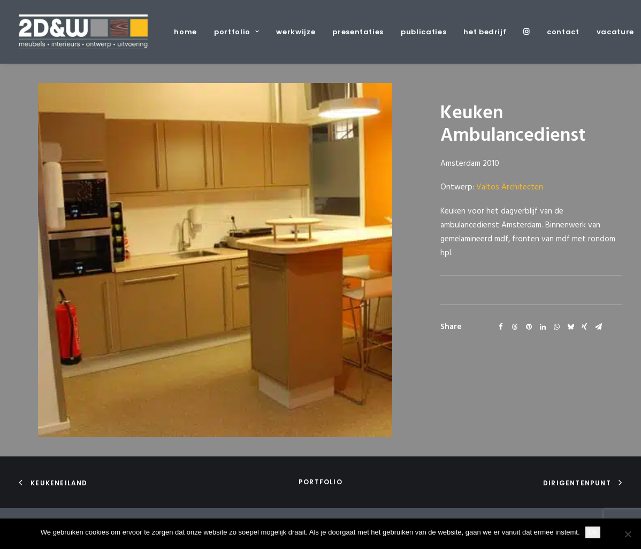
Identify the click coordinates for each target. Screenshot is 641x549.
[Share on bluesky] (570, 327)
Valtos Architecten (509, 187)
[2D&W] (83, 31)
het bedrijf (484, 32)
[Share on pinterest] (528, 327)
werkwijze (295, 32)
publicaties (423, 32)
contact (563, 32)
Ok (593, 532)
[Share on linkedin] (542, 327)
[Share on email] (598, 327)
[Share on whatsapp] (556, 327)
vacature (615, 32)
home (185, 32)
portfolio (236, 32)
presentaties (358, 32)
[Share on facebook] (500, 327)
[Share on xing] (584, 327)
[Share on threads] (514, 327)
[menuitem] (189, 32)
